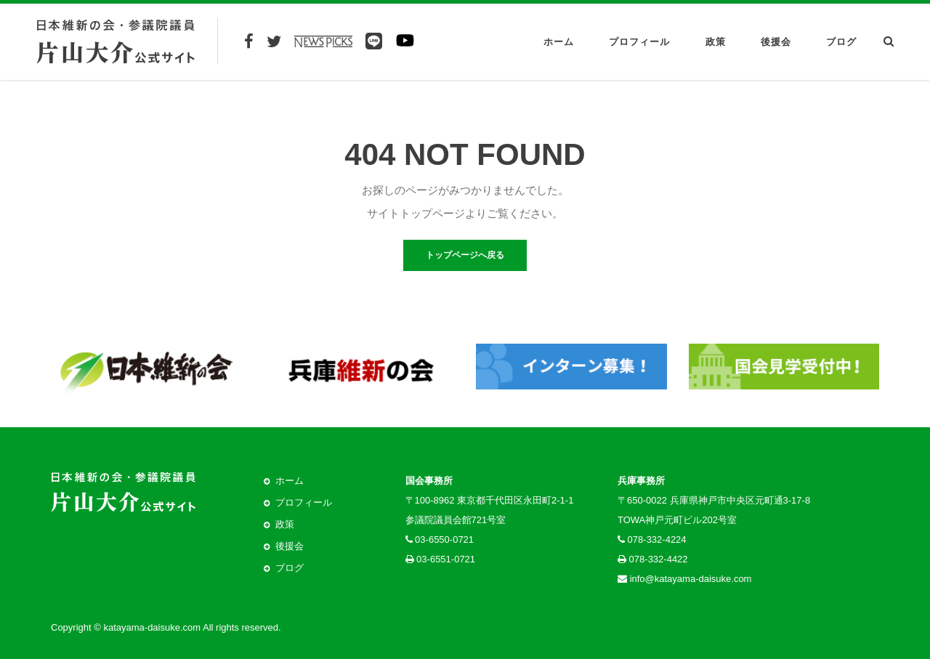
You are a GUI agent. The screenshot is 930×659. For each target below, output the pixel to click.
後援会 (776, 41)
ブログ (841, 41)
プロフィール (639, 41)
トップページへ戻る (465, 255)
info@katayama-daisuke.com (691, 578)
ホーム (558, 41)
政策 (715, 41)
